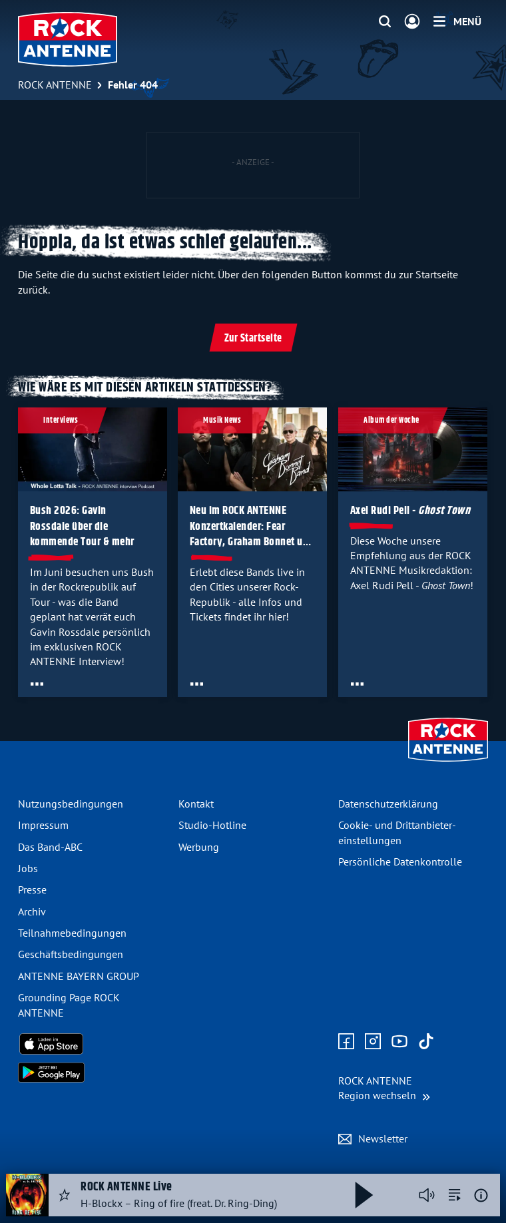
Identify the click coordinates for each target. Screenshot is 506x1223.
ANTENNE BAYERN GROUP (78, 976)
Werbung (198, 847)
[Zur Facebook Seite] (346, 1042)
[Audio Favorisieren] (64, 1195)
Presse (32, 889)
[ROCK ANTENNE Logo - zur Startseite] (67, 39)
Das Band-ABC (50, 847)
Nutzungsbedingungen (70, 803)
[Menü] (457, 21)
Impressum (43, 825)
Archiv (32, 911)
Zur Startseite (253, 338)
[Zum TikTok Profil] (426, 1042)
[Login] (412, 22)
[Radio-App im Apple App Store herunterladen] (93, 1044)
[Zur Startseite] (448, 763)
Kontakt (196, 803)
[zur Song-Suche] (454, 1195)
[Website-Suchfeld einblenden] (384, 22)
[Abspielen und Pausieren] (364, 1195)
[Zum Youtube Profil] (399, 1042)
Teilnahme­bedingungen (72, 932)
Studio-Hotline (212, 825)
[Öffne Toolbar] (37, 684)
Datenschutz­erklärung (388, 803)
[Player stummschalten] (426, 1195)
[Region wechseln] (384, 1088)
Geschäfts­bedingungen (70, 954)
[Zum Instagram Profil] (373, 1042)
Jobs (28, 868)
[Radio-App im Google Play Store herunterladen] (93, 1073)
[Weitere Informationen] (481, 1195)
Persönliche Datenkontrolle (400, 861)
